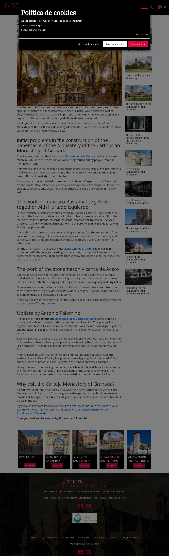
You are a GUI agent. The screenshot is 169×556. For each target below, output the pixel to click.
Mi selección (142, 34)
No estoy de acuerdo (88, 44)
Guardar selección (115, 44)
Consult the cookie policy (33, 25)
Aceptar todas (138, 44)
